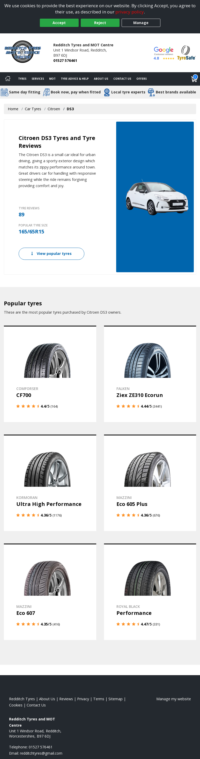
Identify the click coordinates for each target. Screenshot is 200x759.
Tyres (22, 78)
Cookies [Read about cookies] (16, 705)
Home (13, 108)
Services (38, 78)
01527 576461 (65, 60)
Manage (141, 22)
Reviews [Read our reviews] (66, 698)
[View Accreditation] (186, 52)
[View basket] (194, 79)
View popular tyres (51, 253)
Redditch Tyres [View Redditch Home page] (22, 698)
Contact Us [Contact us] (122, 78)
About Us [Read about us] (47, 698)
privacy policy (129, 12)
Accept (59, 22)
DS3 (70, 108)
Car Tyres (33, 108)
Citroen (54, 108)
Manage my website (173, 698)
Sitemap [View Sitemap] (115, 698)
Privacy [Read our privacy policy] (83, 698)
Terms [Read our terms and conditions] (98, 698)
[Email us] (41, 753)
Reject (100, 22)
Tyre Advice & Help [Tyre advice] (75, 78)
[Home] (8, 79)
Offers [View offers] (141, 78)
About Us (101, 78)
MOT (52, 78)
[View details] (50, 374)
